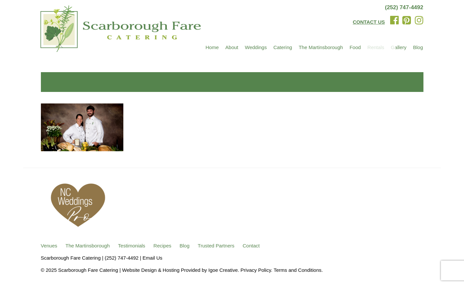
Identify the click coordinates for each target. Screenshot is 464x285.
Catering (282, 47)
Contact (251, 245)
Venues (49, 245)
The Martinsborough (321, 47)
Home (212, 47)
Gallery (399, 47)
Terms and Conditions (298, 270)
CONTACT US (369, 22)
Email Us (152, 258)
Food (355, 47)
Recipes (162, 245)
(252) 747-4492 (404, 7)
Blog (418, 47)
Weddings (256, 47)
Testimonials (131, 245)
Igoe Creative (223, 270)
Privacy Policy (255, 270)
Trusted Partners (216, 245)
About (231, 47)
